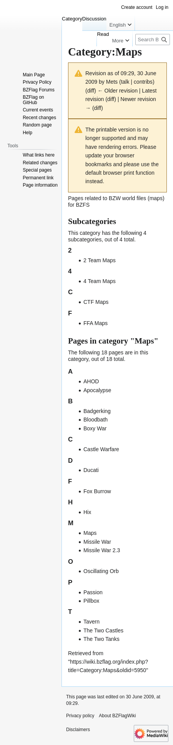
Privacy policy (80, 715)
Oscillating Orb (101, 571)
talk (125, 82)
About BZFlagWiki (117, 715)
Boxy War (94, 428)
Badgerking (97, 411)
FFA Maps (95, 323)
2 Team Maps (99, 260)
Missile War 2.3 (101, 550)
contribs (143, 82)
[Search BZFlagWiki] (152, 39)
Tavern (91, 622)
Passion (93, 592)
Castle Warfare (101, 449)
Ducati (91, 470)
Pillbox (91, 601)
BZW (115, 198)
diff (90, 91)
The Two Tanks (101, 639)
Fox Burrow (97, 491)
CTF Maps (95, 302)
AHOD (91, 381)
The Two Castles (103, 630)
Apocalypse (97, 390)
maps (156, 198)
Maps (89, 533)
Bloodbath (95, 419)
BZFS (83, 205)
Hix (87, 512)
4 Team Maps (99, 281)
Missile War (97, 542)
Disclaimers (78, 729)
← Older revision (118, 91)
